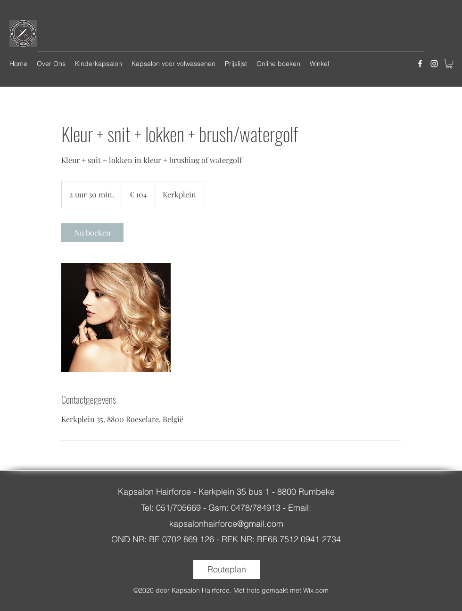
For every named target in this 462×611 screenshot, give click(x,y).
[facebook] (420, 63)
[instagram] (434, 63)
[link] (92, 232)
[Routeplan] (226, 569)
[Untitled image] (116, 317)
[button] (449, 63)
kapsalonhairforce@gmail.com (226, 523)
